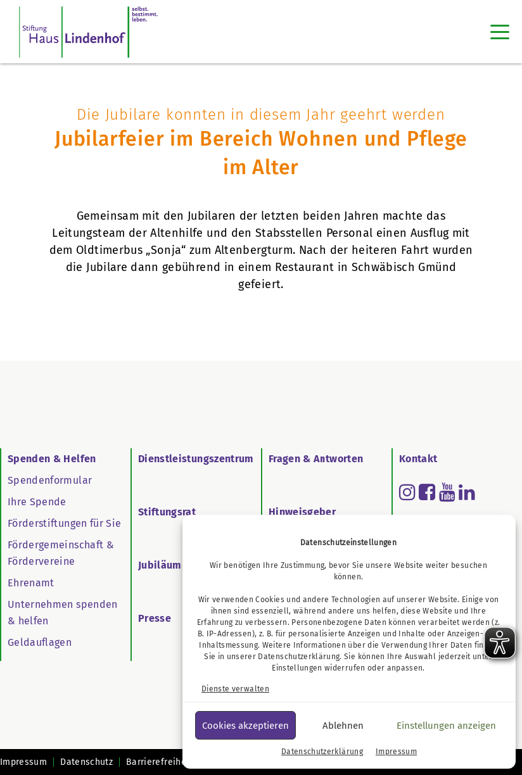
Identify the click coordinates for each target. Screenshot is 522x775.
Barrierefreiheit (159, 762)
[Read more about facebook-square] (427, 491)
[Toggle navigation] (499, 31)
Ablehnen (343, 725)
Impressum (396, 751)
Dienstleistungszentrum (196, 459)
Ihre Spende (37, 502)
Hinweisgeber (302, 512)
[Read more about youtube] (447, 491)
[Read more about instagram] (407, 491)
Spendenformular (50, 480)
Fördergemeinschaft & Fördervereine (61, 553)
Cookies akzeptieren (245, 725)
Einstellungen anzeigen (446, 725)
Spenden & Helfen (52, 459)
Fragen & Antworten (316, 459)
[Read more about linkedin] (467, 491)
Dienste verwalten (235, 688)
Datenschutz (86, 762)
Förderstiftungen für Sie (64, 523)
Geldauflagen (40, 642)
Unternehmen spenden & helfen (63, 612)
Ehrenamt (31, 583)
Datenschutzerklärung (299, 656)
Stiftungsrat (167, 512)
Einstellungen (297, 668)
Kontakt (418, 459)
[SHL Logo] (88, 31)
